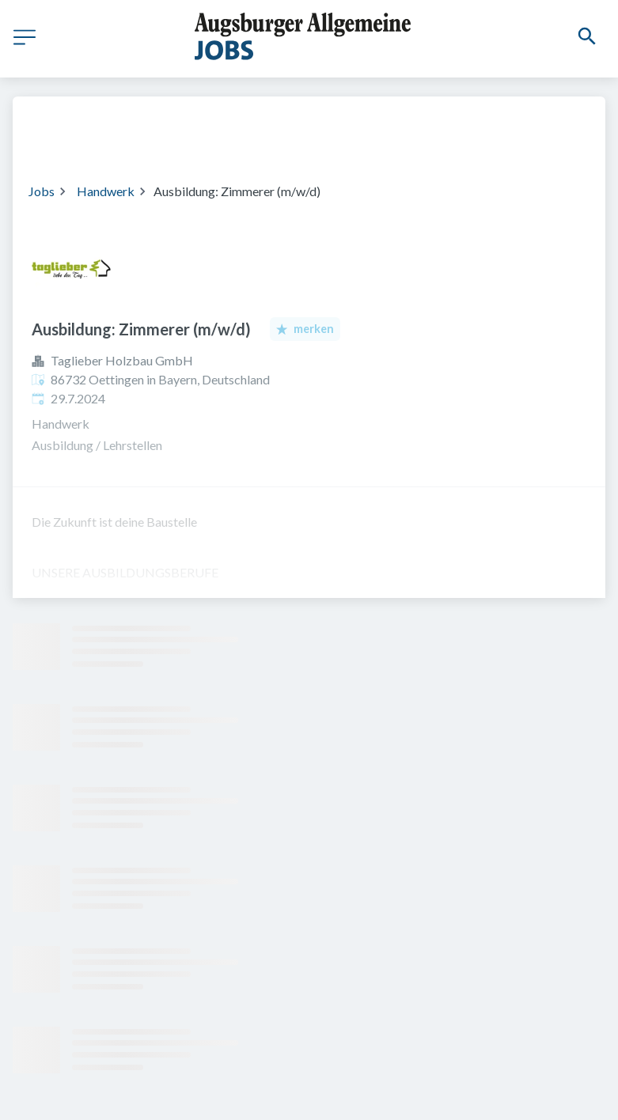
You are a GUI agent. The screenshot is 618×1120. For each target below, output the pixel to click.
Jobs (41, 191)
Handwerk (106, 191)
